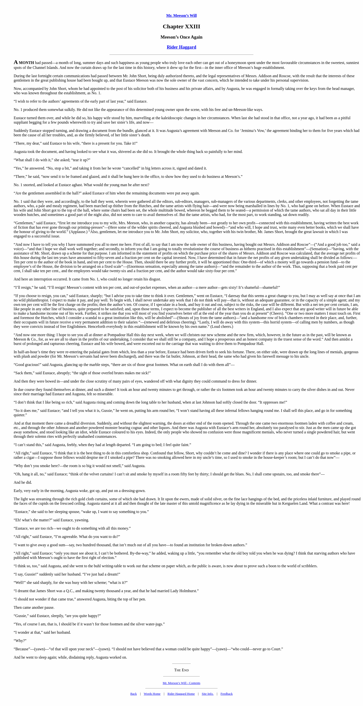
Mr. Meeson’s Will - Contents (181, 683)
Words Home (152, 693)
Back (133, 693)
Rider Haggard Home (181, 693)
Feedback (227, 693)
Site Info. (207, 693)
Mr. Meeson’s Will (181, 15)
